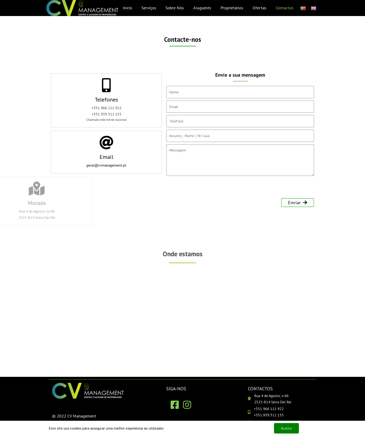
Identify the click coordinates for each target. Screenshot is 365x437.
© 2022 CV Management (74, 416)
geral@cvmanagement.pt (106, 165)
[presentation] (201, 189)
